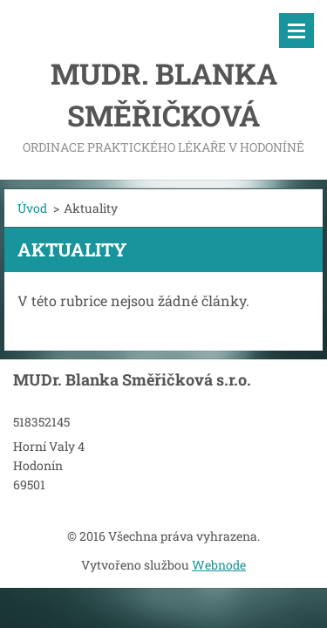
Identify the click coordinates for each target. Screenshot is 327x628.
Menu (296, 30)
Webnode (219, 564)
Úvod (32, 208)
